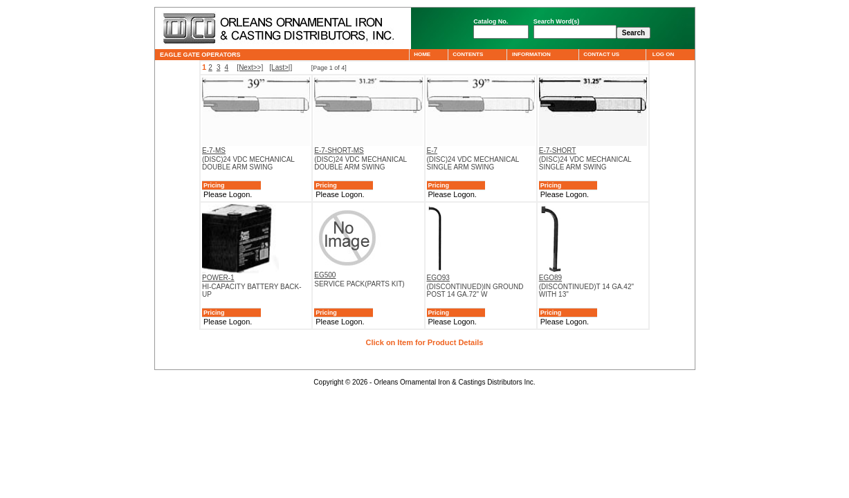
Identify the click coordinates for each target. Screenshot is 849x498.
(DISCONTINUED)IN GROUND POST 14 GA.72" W (475, 290)
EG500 (325, 275)
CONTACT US (601, 54)
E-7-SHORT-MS (339, 150)
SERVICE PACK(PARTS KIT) (359, 284)
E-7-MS (214, 150)
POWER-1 (218, 278)
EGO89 (550, 278)
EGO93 (438, 278)
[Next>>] (250, 67)
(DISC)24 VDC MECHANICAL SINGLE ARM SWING (473, 163)
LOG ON (662, 54)
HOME (422, 54)
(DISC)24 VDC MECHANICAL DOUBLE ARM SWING (248, 163)
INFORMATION (531, 54)
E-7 (432, 150)
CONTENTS (468, 54)
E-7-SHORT (557, 150)
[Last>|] (280, 67)
